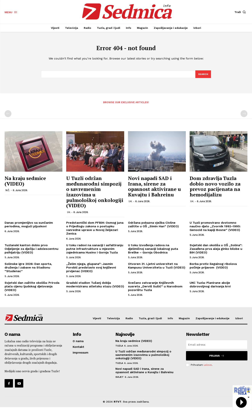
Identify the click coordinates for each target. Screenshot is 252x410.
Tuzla (119, 348)
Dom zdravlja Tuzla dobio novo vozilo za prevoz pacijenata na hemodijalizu (215, 189)
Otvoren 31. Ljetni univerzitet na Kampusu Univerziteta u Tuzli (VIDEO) (156, 268)
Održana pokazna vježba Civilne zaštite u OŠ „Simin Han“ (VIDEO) (153, 227)
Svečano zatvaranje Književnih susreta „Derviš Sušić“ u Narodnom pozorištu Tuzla (155, 289)
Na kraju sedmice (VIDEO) (25, 184)
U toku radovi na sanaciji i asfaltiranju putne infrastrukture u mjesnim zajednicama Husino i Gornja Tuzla (94, 251)
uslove (208, 367)
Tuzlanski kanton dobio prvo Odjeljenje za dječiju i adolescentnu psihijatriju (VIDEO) (31, 251)
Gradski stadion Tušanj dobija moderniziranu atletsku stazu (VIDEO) (95, 287)
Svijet (119, 380)
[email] (216, 347)
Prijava (216, 358)
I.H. (68, 214)
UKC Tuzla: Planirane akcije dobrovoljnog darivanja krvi (210, 287)
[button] (240, 12)
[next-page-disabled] (244, 116)
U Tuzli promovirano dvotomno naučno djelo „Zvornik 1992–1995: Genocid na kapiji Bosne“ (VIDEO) (215, 228)
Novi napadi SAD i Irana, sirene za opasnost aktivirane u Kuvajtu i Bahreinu (154, 189)
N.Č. (7, 193)
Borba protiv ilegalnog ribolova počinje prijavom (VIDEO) (213, 268)
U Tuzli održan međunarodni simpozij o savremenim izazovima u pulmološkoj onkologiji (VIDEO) (94, 194)
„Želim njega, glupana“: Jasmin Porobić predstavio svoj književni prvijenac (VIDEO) (91, 270)
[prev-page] (8, 116)
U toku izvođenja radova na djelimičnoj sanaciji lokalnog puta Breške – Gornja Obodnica (153, 251)
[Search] (203, 77)
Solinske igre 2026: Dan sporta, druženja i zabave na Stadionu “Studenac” (28, 270)
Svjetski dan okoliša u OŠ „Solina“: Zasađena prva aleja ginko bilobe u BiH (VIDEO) (216, 251)
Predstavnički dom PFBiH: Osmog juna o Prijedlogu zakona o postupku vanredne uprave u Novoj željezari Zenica (94, 230)
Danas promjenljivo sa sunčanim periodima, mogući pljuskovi (29, 227)
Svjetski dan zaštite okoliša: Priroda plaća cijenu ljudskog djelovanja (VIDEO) (32, 289)
